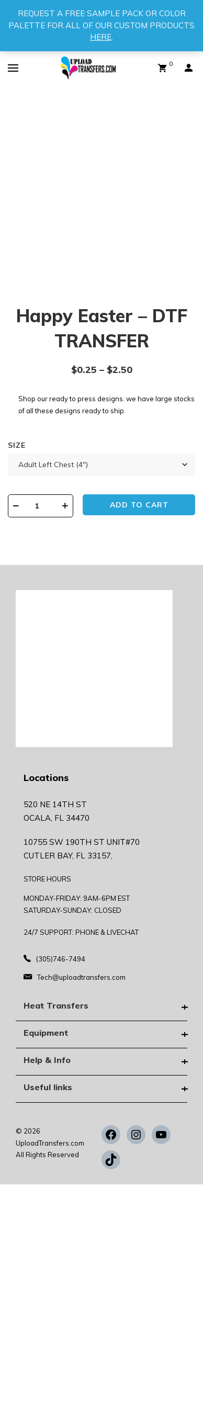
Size (17, 445)
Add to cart (139, 505)
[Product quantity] (40, 505)
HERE (100, 37)
